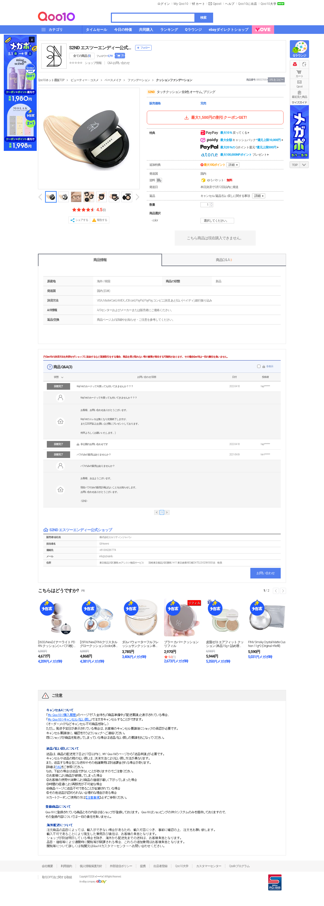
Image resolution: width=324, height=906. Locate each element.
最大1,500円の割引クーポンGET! (215, 117)
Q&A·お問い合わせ (118, 63)
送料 (156, 180)
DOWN (304, 164)
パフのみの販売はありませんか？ (94, 454)
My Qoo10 (181, 4)
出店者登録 (160, 866)
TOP (294, 165)
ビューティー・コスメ (84, 80)
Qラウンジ (299, 55)
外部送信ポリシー (121, 866)
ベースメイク (113, 80)
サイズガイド (299, 102)
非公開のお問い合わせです (94, 444)
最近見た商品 (299, 97)
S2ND (151, 92)
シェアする (81, 220)
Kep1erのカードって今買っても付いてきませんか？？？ (105, 386)
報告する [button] (102, 220)
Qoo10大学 (268, 4)
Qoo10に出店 (247, 4)
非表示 (269, 366)
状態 (56, 377)
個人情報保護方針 (91, 866)
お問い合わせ (265, 573)
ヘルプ (230, 4)
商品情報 (100, 260)
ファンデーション (139, 80)
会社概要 (47, 866)
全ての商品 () (82, 56)
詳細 (232, 165)
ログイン (163, 4)
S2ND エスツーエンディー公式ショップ (100, 47)
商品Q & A (224, 260)
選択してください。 (218, 220)
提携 (143, 866)
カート (299, 76)
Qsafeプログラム (239, 866)
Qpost (217, 4)
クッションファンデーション (174, 80)
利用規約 (66, 866)
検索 (203, 17)
